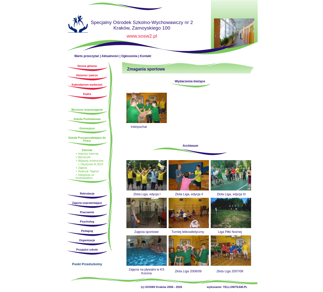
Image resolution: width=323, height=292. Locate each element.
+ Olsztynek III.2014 (90, 164)
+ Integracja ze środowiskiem (85, 176)
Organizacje (87, 240)
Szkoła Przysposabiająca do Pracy (87, 139)
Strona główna (78, 24)
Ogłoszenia (129, 56)
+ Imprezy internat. (87, 153)
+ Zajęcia (81, 167)
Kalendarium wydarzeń (87, 84)
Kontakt (145, 56)
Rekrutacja (87, 193)
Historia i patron (87, 75)
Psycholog (87, 221)
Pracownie (87, 212)
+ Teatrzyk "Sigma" (87, 171)
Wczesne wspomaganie (87, 109)
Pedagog (87, 230)
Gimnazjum (87, 128)
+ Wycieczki (83, 157)
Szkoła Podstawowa (87, 118)
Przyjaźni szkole (87, 249)
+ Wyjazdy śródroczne (89, 160)
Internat (87, 150)
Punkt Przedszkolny (87, 264)
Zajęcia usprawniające (87, 202)
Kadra (87, 93)
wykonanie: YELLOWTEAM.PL (227, 286)
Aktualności (110, 56)
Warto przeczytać (86, 56)
